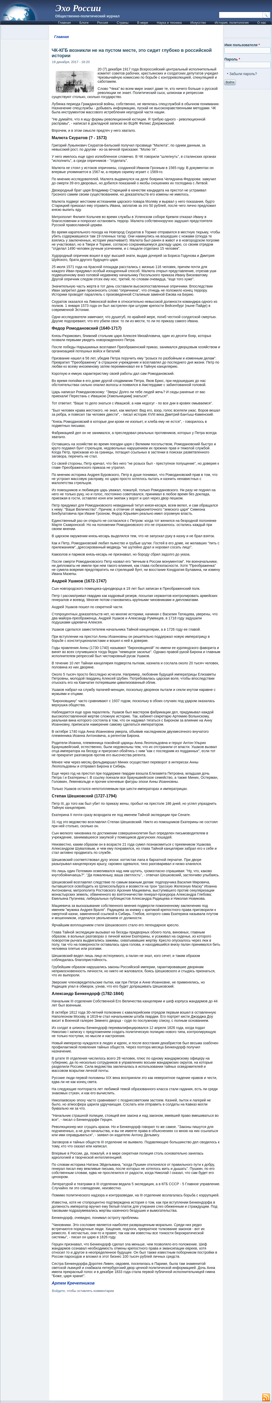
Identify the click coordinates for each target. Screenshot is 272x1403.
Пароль (232, 59)
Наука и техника (169, 23)
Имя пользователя (242, 45)
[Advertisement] (136, 1348)
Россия (102, 23)
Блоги (83, 23)
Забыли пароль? (243, 74)
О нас (261, 23)
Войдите (58, 1291)
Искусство (198, 23)
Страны (122, 23)
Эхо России (78, 8)
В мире (142, 23)
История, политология (232, 23)
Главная (64, 23)
